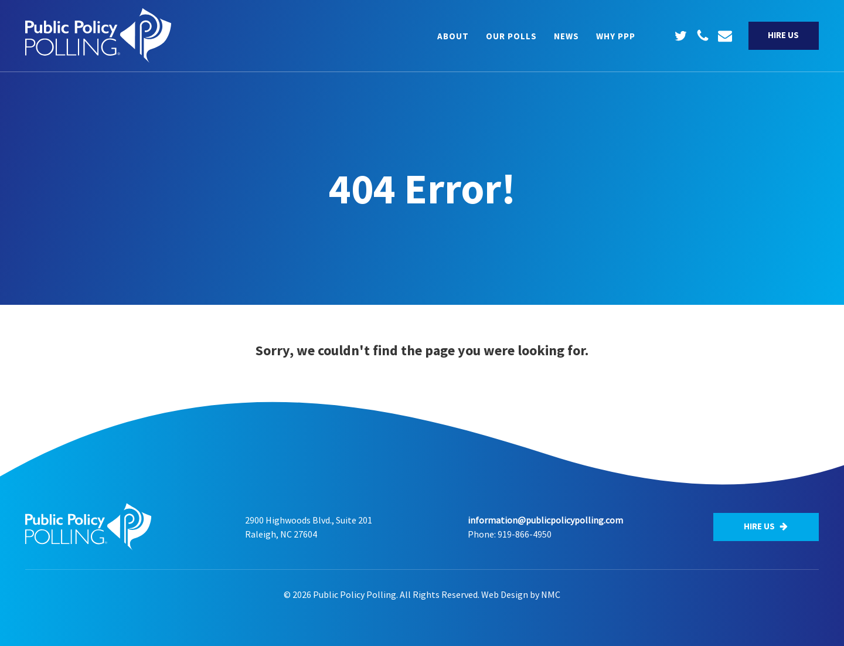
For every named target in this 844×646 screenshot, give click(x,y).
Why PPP (615, 36)
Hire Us (783, 34)
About (453, 36)
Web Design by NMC (520, 594)
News (566, 36)
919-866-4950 (525, 534)
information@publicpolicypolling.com (545, 520)
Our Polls (511, 36)
